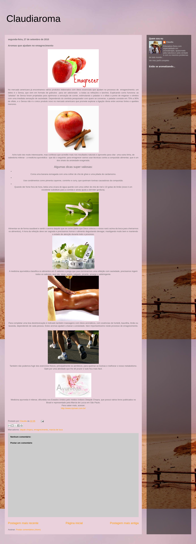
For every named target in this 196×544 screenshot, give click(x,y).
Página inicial (74, 523)
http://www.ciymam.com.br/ (73, 408)
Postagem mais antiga (124, 523)
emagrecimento (41, 429)
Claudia (23, 421)
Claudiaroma (33, 18)
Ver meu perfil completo (159, 60)
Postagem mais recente (23, 523)
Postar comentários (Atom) (28, 529)
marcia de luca (56, 429)
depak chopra (26, 429)
